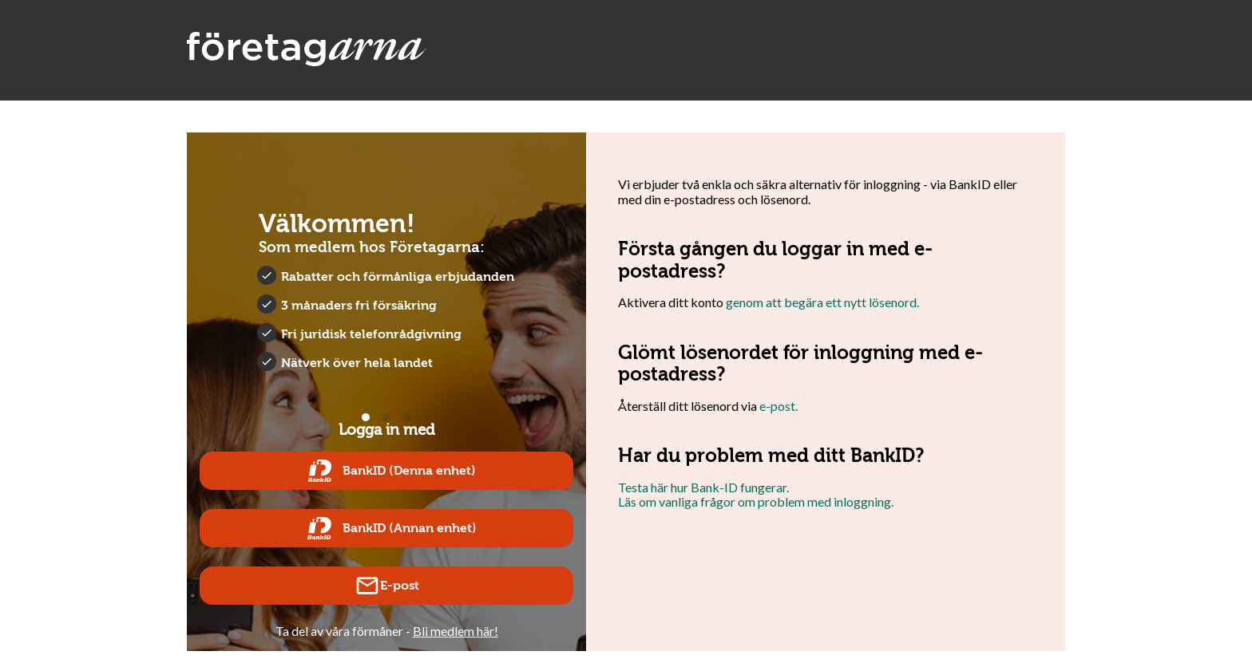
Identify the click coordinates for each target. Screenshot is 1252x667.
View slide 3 (407, 417)
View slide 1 (366, 417)
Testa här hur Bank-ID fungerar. (703, 487)
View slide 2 (386, 417)
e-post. (778, 405)
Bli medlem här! (455, 630)
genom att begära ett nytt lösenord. (822, 302)
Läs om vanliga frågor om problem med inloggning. (755, 501)
